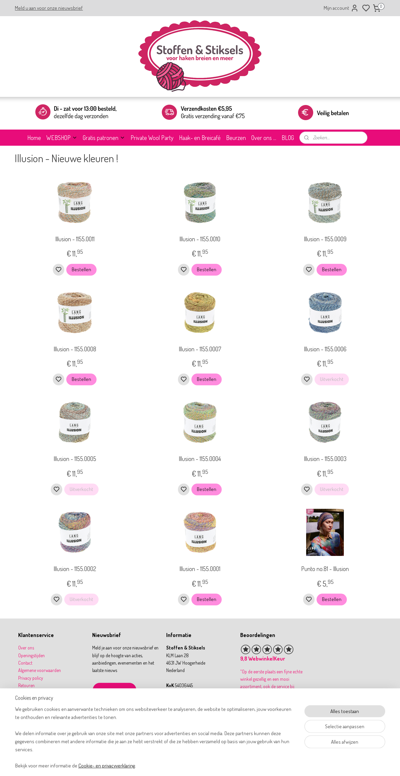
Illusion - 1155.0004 (200, 458)
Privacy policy (30, 678)
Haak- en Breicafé (200, 137)
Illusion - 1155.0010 (199, 239)
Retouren (26, 685)
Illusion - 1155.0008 (74, 349)
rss (231, 763)
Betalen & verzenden (36, 693)
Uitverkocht (331, 379)
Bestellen (81, 269)
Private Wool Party (152, 137)
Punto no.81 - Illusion (325, 568)
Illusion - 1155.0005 (74, 458)
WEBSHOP (61, 137)
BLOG (288, 137)
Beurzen (236, 137)
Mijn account (341, 8)
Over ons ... (263, 137)
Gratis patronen (104, 137)
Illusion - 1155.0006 (325, 349)
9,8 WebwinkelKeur (262, 658)
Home (34, 137)
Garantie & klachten (35, 700)
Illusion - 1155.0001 (199, 568)
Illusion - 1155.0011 (75, 239)
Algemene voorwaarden (39, 670)
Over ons (26, 647)
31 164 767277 (184, 715)
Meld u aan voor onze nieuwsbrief (49, 8)
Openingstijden (31, 655)
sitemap (221, 763)
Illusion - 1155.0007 (200, 349)
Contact (25, 663)
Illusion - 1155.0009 (325, 239)
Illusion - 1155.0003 (325, 458)
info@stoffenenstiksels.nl (193, 708)
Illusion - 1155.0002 (74, 568)
